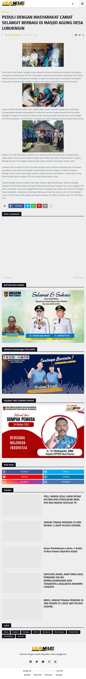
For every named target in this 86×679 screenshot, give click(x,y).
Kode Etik (37, 675)
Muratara (46, 632)
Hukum (15, 632)
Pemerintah (73, 632)
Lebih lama (78, 278)
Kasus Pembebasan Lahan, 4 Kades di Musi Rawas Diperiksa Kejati (63, 550)
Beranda (5, 12)
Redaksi (27, 675)
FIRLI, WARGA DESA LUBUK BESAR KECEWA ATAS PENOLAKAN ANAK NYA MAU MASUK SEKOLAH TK (62, 499)
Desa (6, 632)
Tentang (58, 675)
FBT (61, 671)
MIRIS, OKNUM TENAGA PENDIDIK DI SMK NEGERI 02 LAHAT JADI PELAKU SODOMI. (63, 603)
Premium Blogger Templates (44, 671)
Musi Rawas (59, 632)
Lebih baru (7, 278)
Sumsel (21, 636)
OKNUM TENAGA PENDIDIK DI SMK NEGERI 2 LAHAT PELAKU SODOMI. (62, 524)
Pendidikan (8, 636)
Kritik (36, 632)
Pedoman (48, 675)
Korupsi (26, 632)
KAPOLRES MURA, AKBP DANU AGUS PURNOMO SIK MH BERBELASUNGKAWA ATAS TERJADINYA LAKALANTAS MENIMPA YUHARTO (63, 581)
